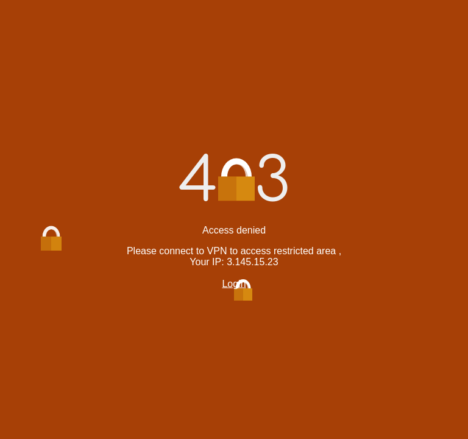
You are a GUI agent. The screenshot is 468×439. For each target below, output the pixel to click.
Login (234, 284)
